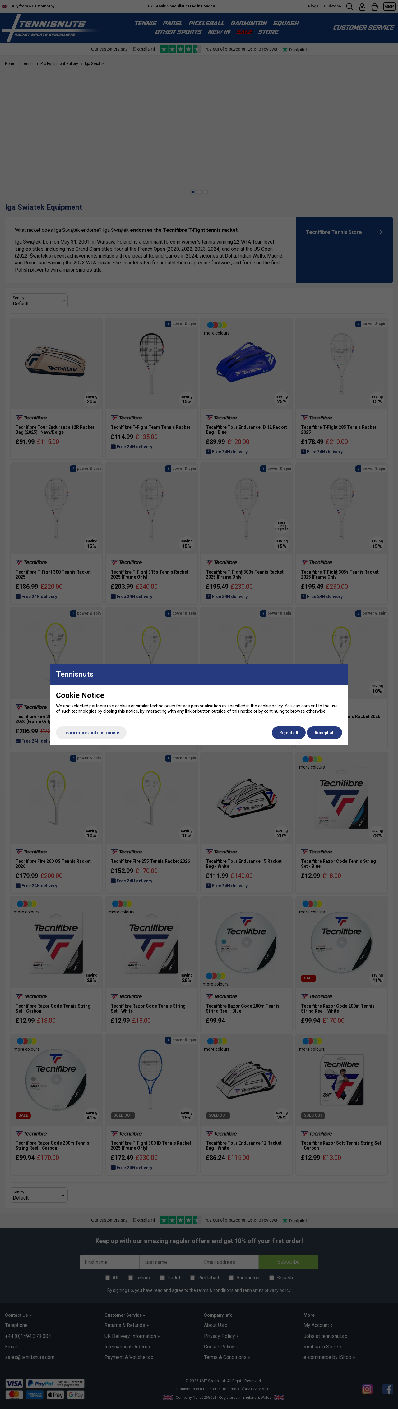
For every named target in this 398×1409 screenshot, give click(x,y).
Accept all (324, 732)
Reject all (288, 732)
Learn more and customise (91, 732)
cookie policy (270, 705)
